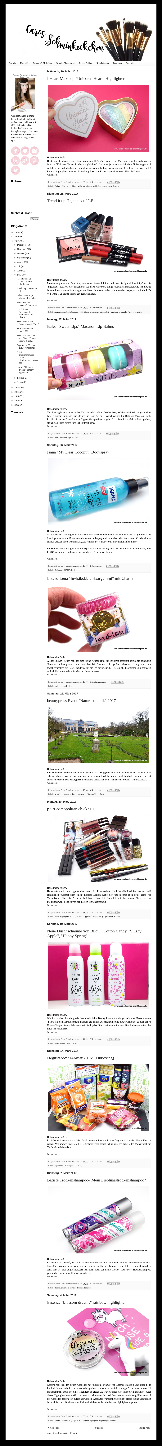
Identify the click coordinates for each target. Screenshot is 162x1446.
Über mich (24, 63)
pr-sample (123, 312)
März (19, 275)
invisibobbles (60, 686)
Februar (21, 378)
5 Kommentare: (96, 1416)
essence (65, 1420)
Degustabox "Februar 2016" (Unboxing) (80, 1058)
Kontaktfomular (103, 63)
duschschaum (65, 1043)
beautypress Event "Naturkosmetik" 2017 (81, 700)
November (22, 249)
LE (71, 916)
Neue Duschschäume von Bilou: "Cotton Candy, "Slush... (26, 338)
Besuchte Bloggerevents (65, 63)
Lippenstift (104, 312)
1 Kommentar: (96, 433)
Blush (86, 312)
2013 (17, 400)
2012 (17, 405)
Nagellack (114, 312)
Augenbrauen (59, 312)
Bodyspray (59, 570)
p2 (103, 916)
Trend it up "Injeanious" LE (70, 200)
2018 (17, 236)
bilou (57, 1043)
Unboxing (78, 1165)
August (20, 262)
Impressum (117, 63)
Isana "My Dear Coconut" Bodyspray (78, 452)
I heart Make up (78, 186)
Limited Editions (85, 63)
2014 (17, 396)
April (19, 271)
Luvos (102, 794)
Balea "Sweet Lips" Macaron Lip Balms (80, 326)
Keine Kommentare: (98, 682)
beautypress (66, 794)
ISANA (67, 570)
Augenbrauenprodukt (74, 312)
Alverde (57, 794)
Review (116, 186)
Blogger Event (93, 794)
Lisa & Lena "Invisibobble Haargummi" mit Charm (90, 578)
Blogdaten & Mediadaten (42, 63)
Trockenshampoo (84, 1288)
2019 (17, 232)
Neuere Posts (53, 1428)
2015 (17, 392)
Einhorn (58, 186)
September (22, 258)
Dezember (22, 245)
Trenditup (138, 312)
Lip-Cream (78, 916)
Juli (19, 266)
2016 (17, 387)
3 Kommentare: (96, 1039)
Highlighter (66, 186)
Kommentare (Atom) (67, 1433)
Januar (20, 382)
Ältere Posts (144, 1428)
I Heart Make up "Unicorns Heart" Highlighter (85, 78)
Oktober (21, 253)
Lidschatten (94, 312)
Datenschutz (130, 63)
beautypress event (79, 794)
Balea (57, 437)
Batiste (57, 1288)
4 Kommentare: (96, 182)
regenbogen (107, 186)
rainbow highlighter (93, 186)
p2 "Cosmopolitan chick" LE (71, 808)
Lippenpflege (65, 437)
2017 (17, 241)
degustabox (59, 1165)
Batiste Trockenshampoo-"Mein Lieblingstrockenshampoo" (96, 1180)
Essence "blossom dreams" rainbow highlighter (86, 1302)
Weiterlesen (52, 175)
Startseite (12, 63)
